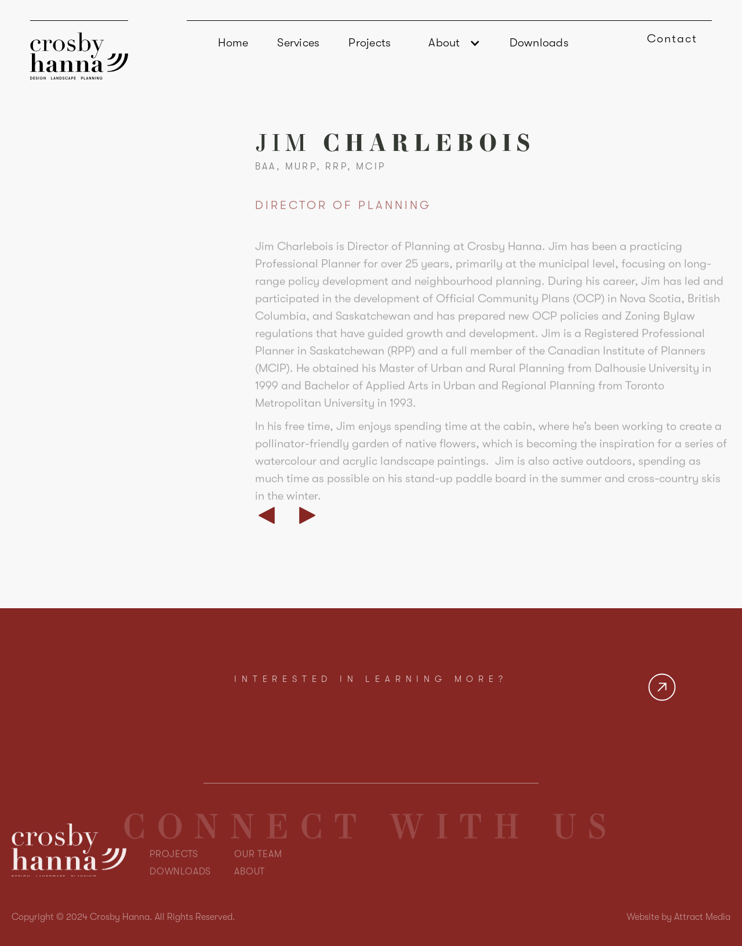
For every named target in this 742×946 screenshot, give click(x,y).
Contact (672, 38)
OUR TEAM (258, 874)
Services (298, 42)
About (444, 42)
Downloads (539, 42)
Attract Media (702, 917)
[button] (450, 43)
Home (233, 42)
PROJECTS (174, 874)
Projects (369, 42)
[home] (79, 50)
